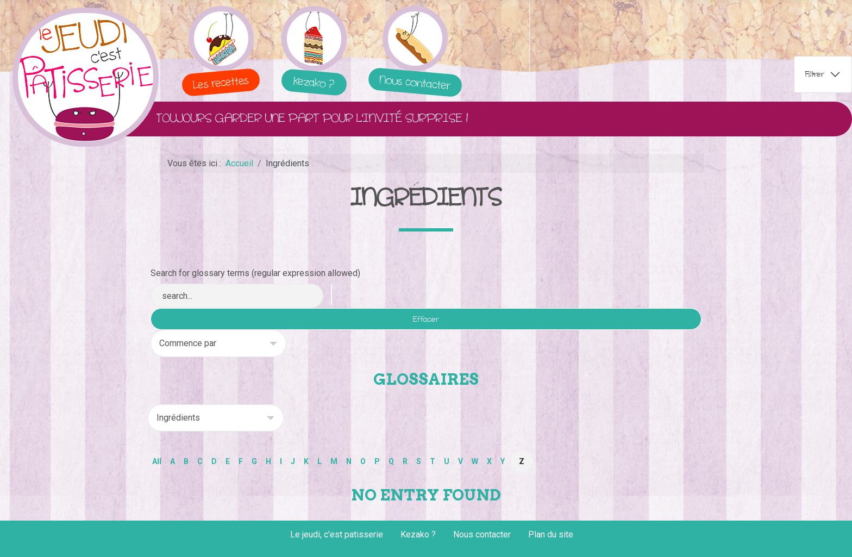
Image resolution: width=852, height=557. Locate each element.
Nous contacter (482, 534)
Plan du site (550, 534)
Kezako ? (418, 534)
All (156, 461)
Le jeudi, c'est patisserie (336, 534)
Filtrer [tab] (814, 74)
